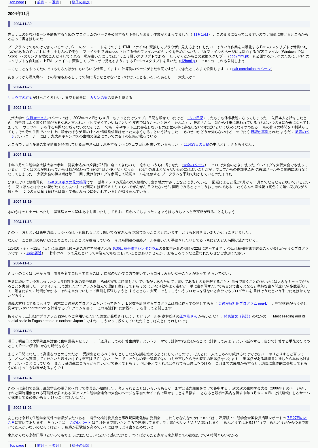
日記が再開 (260, 132)
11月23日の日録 (196, 144)
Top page (16, 2)
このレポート (80, 422)
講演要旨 (33, 253)
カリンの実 (99, 97)
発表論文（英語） (238, 316)
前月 (40, 2)
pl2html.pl (187, 61)
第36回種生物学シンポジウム (135, 248)
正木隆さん (188, 316)
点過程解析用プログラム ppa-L (242, 303)
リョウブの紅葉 (20, 97)
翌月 (55, 2)
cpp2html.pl (239, 56)
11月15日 (200, 34)
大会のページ (193, 165)
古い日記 (195, 118)
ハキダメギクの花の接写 (66, 182)
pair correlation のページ (251, 69)
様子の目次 (81, 2)
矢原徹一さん (36, 118)
